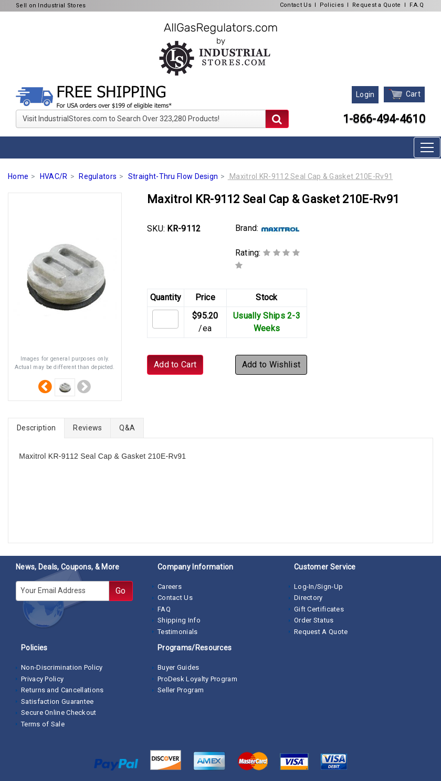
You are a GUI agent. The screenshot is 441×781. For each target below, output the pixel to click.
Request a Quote (376, 5)
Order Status (314, 620)
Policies (332, 5)
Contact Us (295, 5)
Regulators (98, 176)
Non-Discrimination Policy (62, 667)
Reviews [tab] (87, 428)
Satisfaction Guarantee (57, 701)
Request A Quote (321, 632)
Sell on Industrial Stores (51, 5)
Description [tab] (36, 428)
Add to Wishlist (271, 365)
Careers (170, 586)
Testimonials (178, 632)
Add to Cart (175, 365)
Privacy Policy (42, 679)
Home (18, 176)
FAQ (164, 609)
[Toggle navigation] (427, 147)
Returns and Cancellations (62, 690)
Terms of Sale (43, 724)
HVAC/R (54, 176)
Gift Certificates (319, 609)
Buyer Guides (179, 667)
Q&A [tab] (127, 428)
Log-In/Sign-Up (318, 586)
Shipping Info (179, 620)
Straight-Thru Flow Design (173, 176)
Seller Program (181, 690)
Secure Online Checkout (59, 712)
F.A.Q (417, 5)
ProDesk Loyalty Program (197, 679)
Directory (308, 597)
